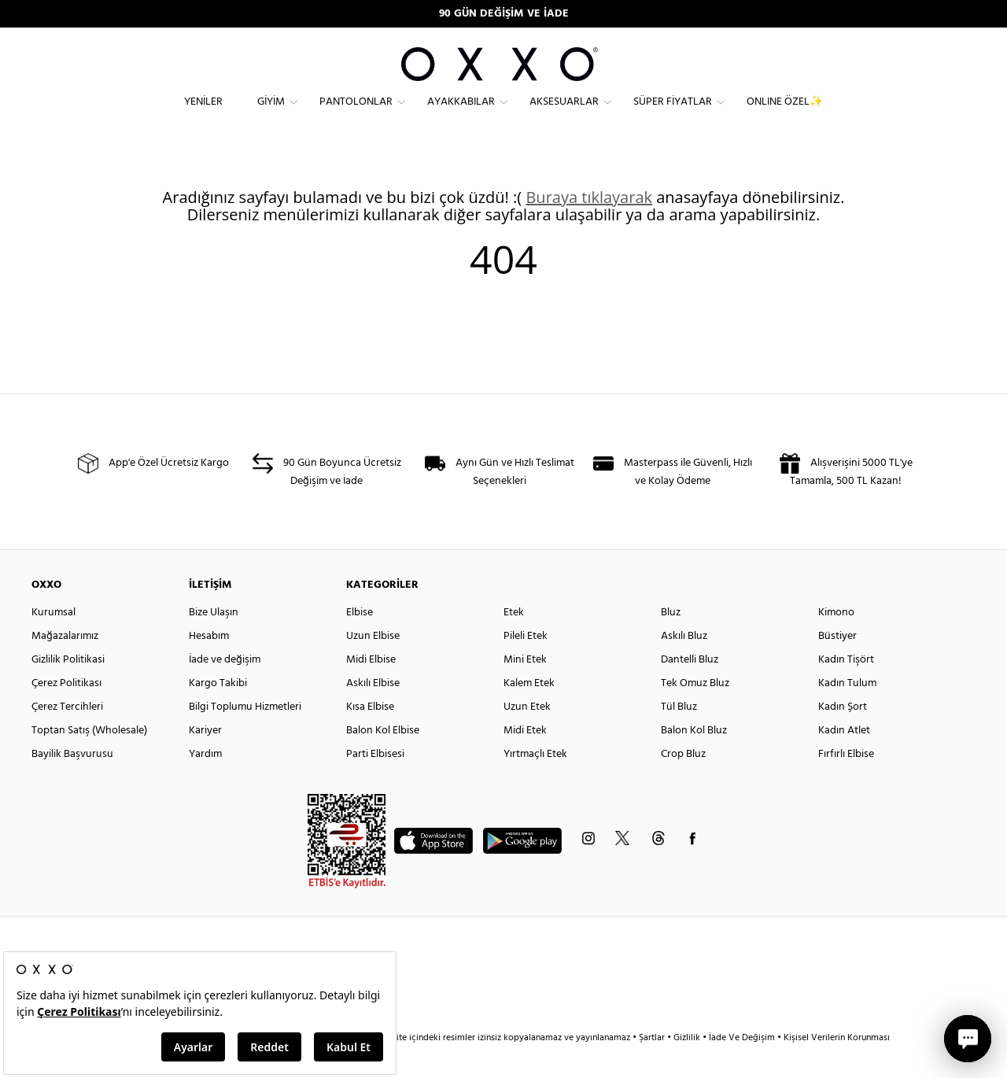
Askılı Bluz (684, 664)
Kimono (836, 641)
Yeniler (203, 114)
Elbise (359, 641)
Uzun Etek (527, 735)
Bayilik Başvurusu (72, 782)
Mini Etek (525, 688)
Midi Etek (525, 759)
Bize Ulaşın (213, 641)
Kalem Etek (529, 712)
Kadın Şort (842, 735)
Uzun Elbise (373, 664)
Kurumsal (53, 641)
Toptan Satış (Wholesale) (89, 759)
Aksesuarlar (564, 114)
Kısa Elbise (370, 735)
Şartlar (653, 1066)
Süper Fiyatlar (672, 114)
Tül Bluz (679, 735)
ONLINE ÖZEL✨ (785, 114)
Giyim (271, 114)
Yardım (205, 782)
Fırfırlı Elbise (846, 782)
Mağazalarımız (64, 664)
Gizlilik (688, 1066)
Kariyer (205, 759)
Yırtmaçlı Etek (535, 782)
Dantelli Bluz (689, 688)
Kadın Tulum (847, 712)
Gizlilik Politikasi (68, 688)
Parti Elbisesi (375, 782)
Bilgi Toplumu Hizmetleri (245, 735)
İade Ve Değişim (742, 1066)
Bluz (671, 641)
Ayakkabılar (461, 114)
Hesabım (209, 664)
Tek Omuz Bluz (695, 712)
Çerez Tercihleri (67, 735)
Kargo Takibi (218, 712)
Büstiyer (837, 664)
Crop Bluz (683, 782)
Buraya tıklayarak (589, 225)
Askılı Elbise (373, 712)
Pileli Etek (526, 664)
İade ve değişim (224, 688)
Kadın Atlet (844, 759)
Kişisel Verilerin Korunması (837, 1066)
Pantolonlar (356, 114)
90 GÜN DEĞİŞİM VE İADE (504, 14)
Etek (514, 641)
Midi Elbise (371, 688)
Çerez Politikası (66, 712)
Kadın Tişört (846, 688)
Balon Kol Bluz (694, 759)
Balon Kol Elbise (382, 759)
